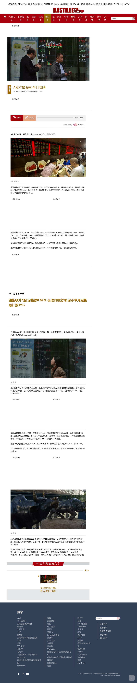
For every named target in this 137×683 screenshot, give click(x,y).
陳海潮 (50, 660)
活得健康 (81, 657)
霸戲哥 (20, 635)
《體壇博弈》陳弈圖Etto (27, 655)
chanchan (21, 666)
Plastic (76, 4)
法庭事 (40, 18)
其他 (105, 18)
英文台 (31, 4)
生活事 (109, 4)
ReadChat (21, 657)
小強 (79, 632)
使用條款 (103, 628)
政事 (28, 18)
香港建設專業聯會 (24, 624)
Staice (80, 652)
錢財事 (47, 18)
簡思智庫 (81, 649)
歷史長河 (100, 4)
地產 (53, 18)
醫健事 (73, 18)
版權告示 (103, 624)
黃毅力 (50, 632)
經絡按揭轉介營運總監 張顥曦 (59, 657)
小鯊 (19, 632)
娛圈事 (63, 4)
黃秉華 (50, 638)
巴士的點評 (21, 621)
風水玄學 (81, 635)
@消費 (92, 18)
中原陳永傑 (82, 655)
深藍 (79, 621)
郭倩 (49, 624)
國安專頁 (12, 4)
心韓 (70, 4)
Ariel (19, 618)
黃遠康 (80, 641)
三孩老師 (21, 646)
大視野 (80, 18)
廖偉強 (50, 646)
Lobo (79, 638)
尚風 (19, 643)
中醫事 (66, 18)
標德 (49, 666)
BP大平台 (22, 4)
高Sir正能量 (82, 624)
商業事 (59, 18)
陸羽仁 (50, 629)
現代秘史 (51, 621)
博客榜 (99, 18)
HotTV (126, 4)
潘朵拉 (20, 649)
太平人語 (51, 641)
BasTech (117, 4)
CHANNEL (48, 4)
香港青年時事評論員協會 (27, 638)
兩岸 (86, 18)
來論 (79, 660)
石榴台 (39, 4)
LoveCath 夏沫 (53, 635)
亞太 (57, 4)
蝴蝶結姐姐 (52, 663)
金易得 (50, 643)
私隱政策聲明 (105, 631)
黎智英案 (21, 18)
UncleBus (51, 649)
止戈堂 (80, 629)
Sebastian (81, 627)
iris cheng (81, 663)
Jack (19, 641)
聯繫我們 (103, 635)
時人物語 (51, 627)
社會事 (34, 18)
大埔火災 (12, 18)
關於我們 (103, 638)
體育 (83, 4)
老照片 (20, 652)
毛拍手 (80, 618)
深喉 (49, 618)
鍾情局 (20, 627)
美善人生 (90, 4)
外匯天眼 (21, 629)
